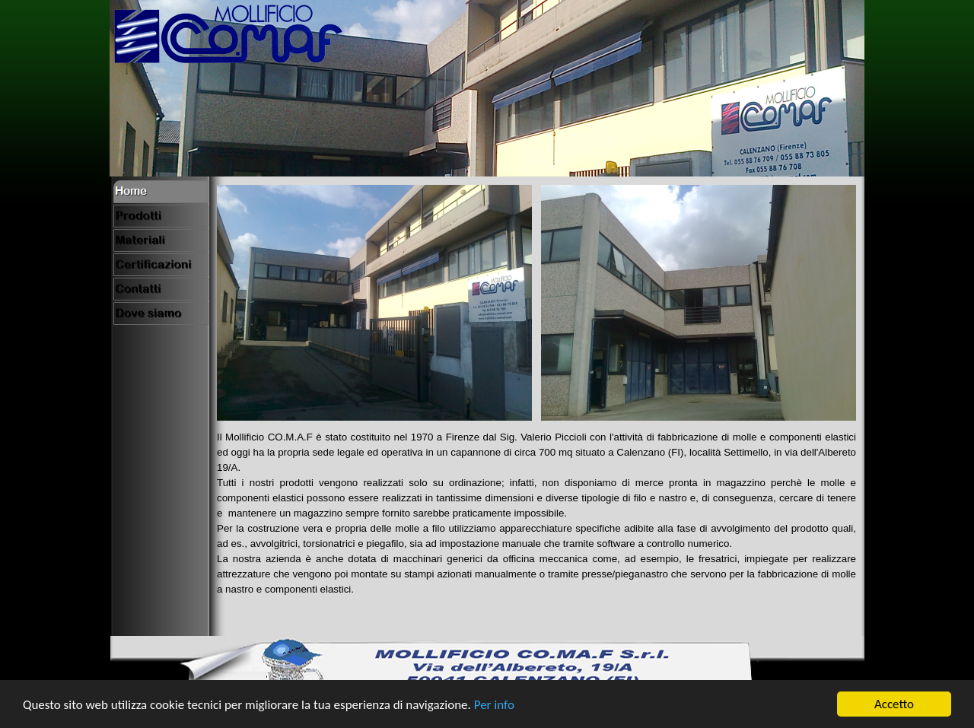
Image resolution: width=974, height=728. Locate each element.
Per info (494, 706)
